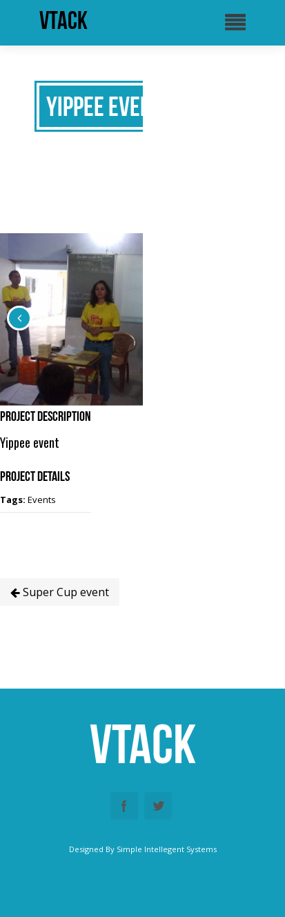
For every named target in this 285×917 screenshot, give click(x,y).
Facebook (124, 806)
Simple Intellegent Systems (167, 849)
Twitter (158, 806)
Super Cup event (59, 592)
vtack (63, 20)
